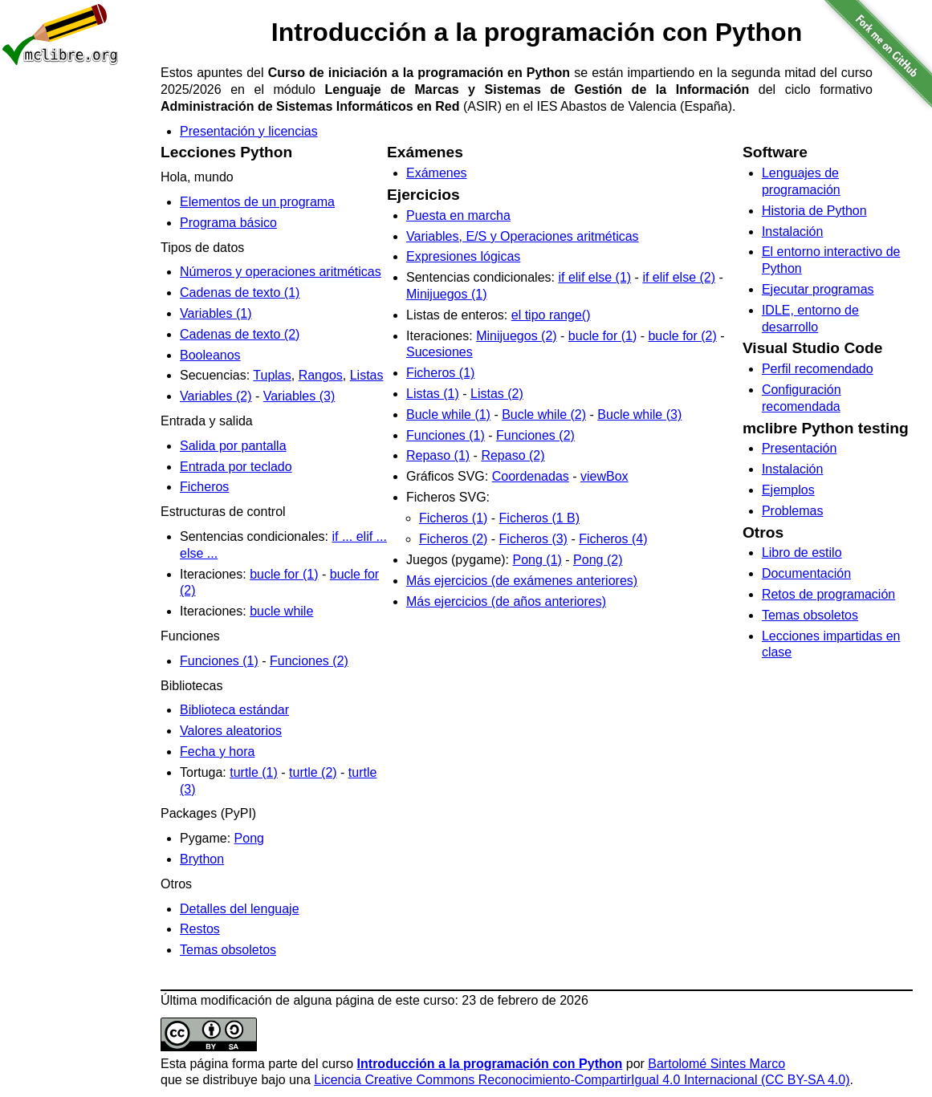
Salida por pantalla (233, 446)
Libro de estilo (802, 552)
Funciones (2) (309, 661)
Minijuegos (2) (516, 336)
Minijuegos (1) (446, 294)
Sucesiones (439, 352)
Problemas (792, 511)
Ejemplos (788, 490)
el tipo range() (551, 315)
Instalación (793, 231)
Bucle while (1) (448, 414)
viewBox (604, 476)
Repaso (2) (512, 455)
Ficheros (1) (440, 373)
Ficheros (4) (613, 539)
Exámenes (436, 173)
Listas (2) (496, 393)
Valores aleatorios (231, 730)
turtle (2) (313, 772)
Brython (202, 859)
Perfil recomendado (817, 369)
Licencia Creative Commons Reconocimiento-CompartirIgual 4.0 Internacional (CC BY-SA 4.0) (581, 1080)
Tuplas (272, 375)
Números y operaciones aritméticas (280, 271)
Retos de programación (828, 594)
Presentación (799, 448)
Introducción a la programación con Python (490, 1064)
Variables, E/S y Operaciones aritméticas (522, 236)
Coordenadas (530, 476)
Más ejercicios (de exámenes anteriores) (521, 580)
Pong (249, 838)
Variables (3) (299, 396)
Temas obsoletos (228, 950)
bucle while (281, 611)
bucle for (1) (284, 574)
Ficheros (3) (533, 539)
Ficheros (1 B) (539, 518)
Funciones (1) (219, 661)
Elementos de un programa (257, 202)
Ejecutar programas (818, 289)
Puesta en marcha (458, 215)
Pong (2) (597, 560)
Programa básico (228, 223)
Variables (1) (216, 313)
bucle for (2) (682, 336)
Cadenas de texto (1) (239, 292)
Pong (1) (537, 560)
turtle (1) (254, 772)
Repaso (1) (438, 455)
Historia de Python (814, 210)
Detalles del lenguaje (239, 909)
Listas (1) (432, 393)
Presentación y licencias (249, 131)
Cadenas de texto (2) (239, 334)
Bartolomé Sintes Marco (716, 1064)
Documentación (806, 573)
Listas (367, 375)
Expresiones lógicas (463, 256)
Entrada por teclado (236, 466)
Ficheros (204, 487)
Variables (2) (216, 396)
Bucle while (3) (639, 414)
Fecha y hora (217, 751)
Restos (200, 929)
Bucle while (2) (544, 414)
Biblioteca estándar (234, 710)
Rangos (321, 375)
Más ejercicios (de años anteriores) (506, 601)
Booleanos (210, 355)
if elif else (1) (594, 277)
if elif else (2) (678, 277)
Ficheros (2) (453, 539)
